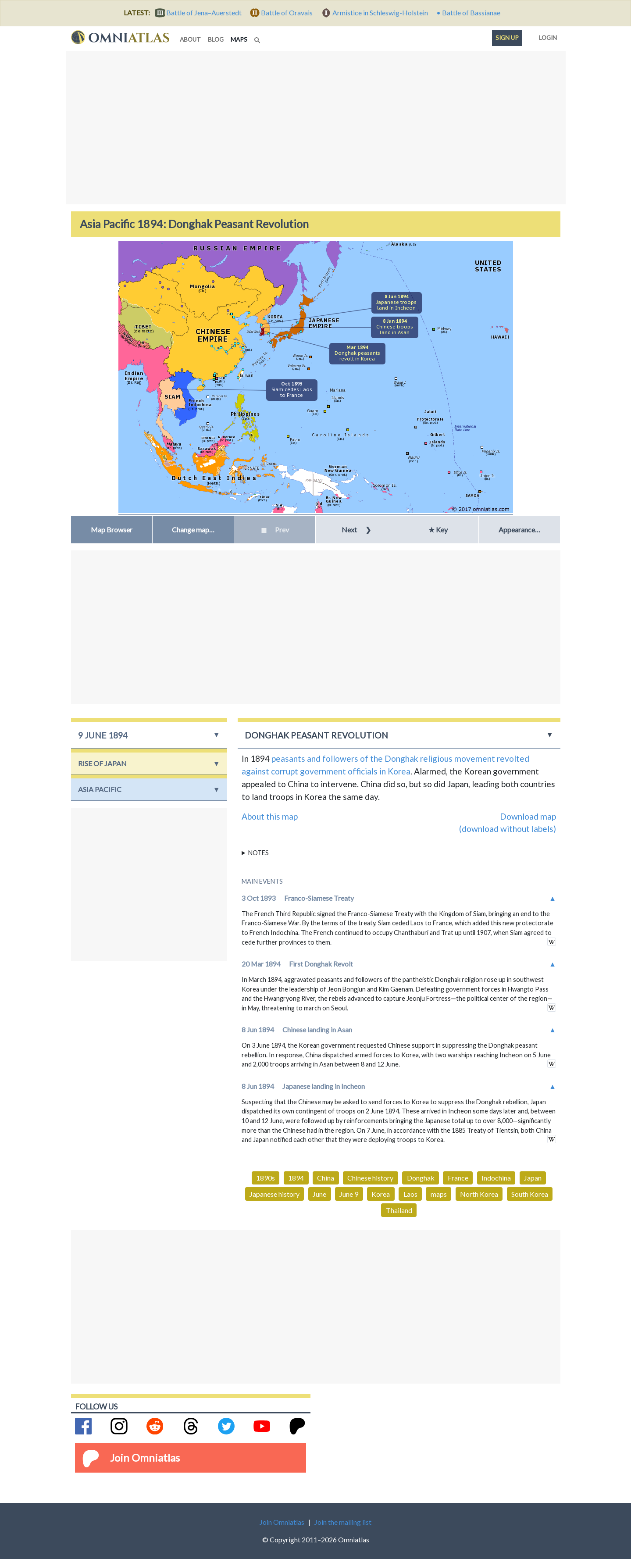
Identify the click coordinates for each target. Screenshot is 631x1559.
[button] (193, 529)
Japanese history (274, 1194)
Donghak (421, 1178)
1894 (296, 1178)
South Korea (529, 1194)
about (190, 39)
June (319, 1194)
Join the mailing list (342, 1522)
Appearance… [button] (519, 529)
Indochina (496, 1178)
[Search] (258, 38)
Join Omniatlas (145, 1457)
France (458, 1178)
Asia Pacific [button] (99, 789)
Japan (533, 1178)
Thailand (399, 1210)
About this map (270, 816)
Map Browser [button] (111, 529)
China (325, 1178)
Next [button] (356, 529)
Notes (258, 852)
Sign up (507, 37)
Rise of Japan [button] (102, 763)
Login (546, 36)
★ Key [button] (438, 529)
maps (241, 39)
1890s (265, 1178)
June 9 (348, 1194)
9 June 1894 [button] (103, 735)
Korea (380, 1194)
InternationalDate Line (465, 428)
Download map (528, 816)
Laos (410, 1194)
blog (216, 39)
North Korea (479, 1194)
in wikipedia (551, 942)
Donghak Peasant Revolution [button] (316, 735)
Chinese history (370, 1178)
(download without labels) (507, 829)
